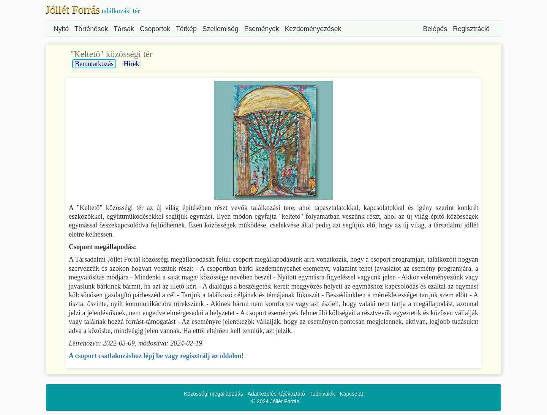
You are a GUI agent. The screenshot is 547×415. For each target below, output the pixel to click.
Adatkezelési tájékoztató (276, 394)
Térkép (186, 29)
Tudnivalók (322, 394)
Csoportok (155, 29)
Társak (124, 29)
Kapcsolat (351, 394)
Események (261, 29)
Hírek (131, 64)
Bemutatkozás (94, 64)
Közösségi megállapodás (213, 394)
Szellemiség (220, 29)
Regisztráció (471, 29)
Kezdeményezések (313, 29)
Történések (91, 29)
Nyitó (61, 29)
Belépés (435, 29)
